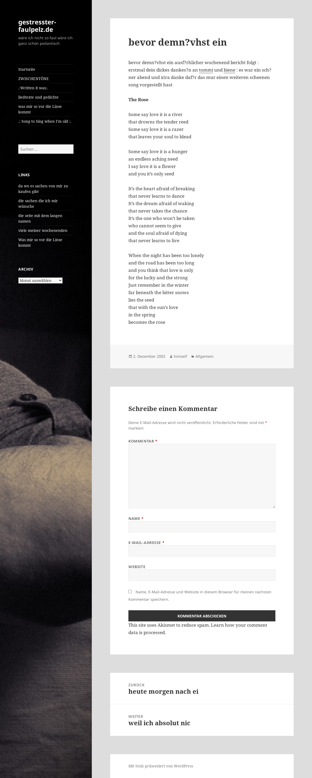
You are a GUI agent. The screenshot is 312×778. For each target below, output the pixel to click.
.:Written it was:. (33, 87)
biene (229, 70)
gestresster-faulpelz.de (37, 25)
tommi (206, 70)
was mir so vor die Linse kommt (40, 109)
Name (136, 518)
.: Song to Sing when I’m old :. (44, 121)
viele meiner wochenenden (42, 230)
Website (136, 566)
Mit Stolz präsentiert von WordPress (160, 765)
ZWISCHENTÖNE (33, 78)
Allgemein (205, 356)
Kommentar (142, 441)
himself (180, 356)
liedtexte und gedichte (38, 97)
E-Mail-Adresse (146, 542)
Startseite (26, 69)
